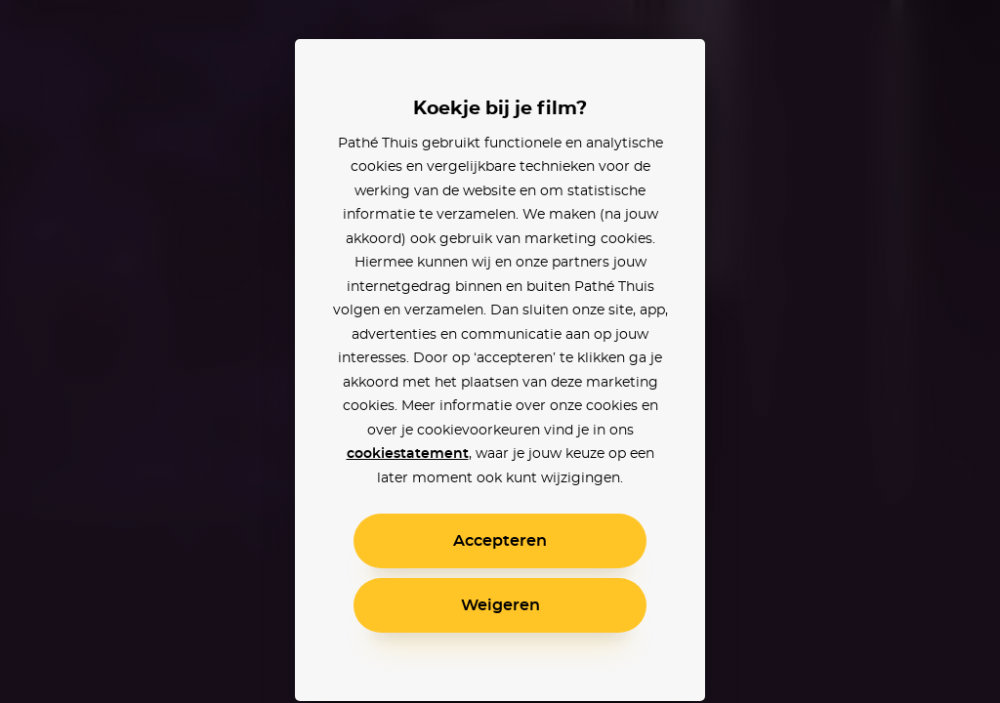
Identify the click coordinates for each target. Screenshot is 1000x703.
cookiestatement (408, 454)
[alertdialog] (500, 351)
